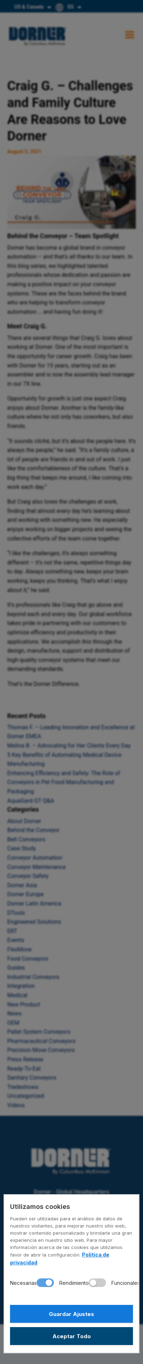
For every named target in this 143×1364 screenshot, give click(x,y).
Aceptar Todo (71, 1336)
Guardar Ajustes (71, 1314)
